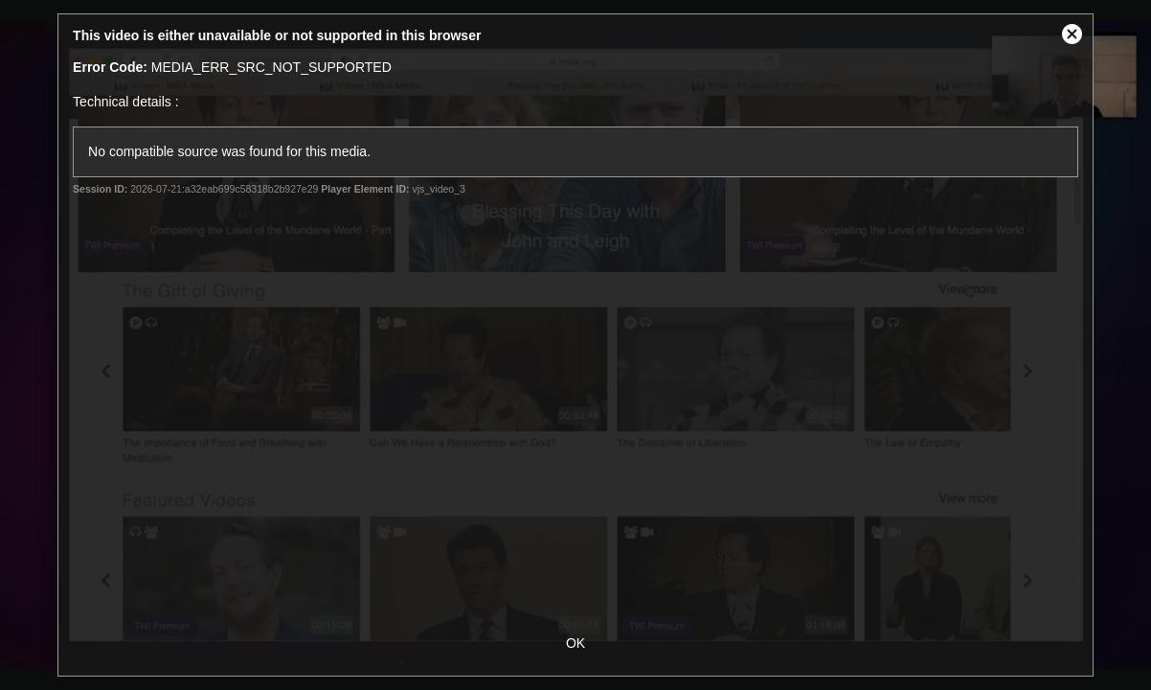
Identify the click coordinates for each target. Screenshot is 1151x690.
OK (575, 643)
